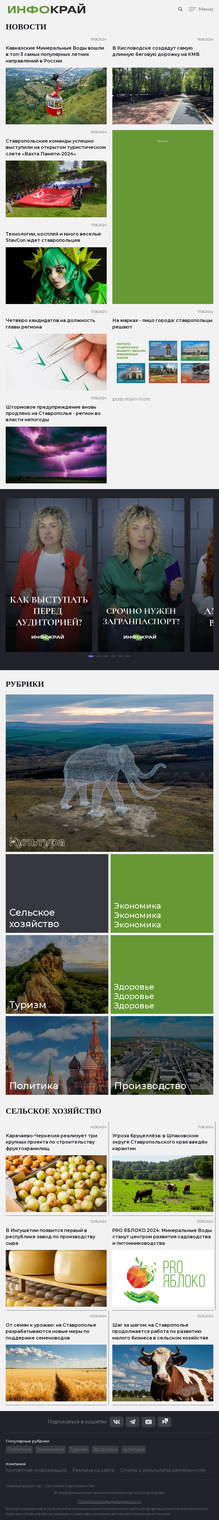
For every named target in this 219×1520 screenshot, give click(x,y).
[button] (91, 656)
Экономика (50, 1449)
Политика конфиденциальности (109, 1501)
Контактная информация (36, 1470)
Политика (19, 1449)
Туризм (79, 1449)
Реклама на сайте (93, 1470)
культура (133, 1449)
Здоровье (105, 1449)
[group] (49, 575)
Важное (162, 141)
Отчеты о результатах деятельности (163, 1470)
